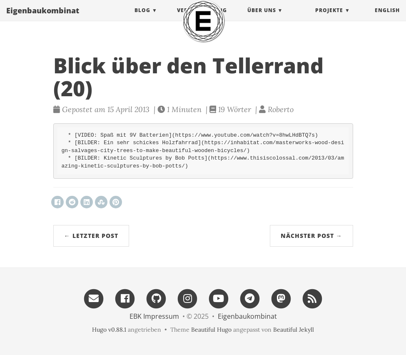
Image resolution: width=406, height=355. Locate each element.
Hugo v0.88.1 (109, 329)
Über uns (261, 18)
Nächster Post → (311, 236)
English (387, 18)
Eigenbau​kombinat (42, 19)
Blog (142, 18)
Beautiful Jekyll (293, 329)
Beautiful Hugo (211, 329)
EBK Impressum (154, 316)
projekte (329, 18)
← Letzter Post (91, 236)
